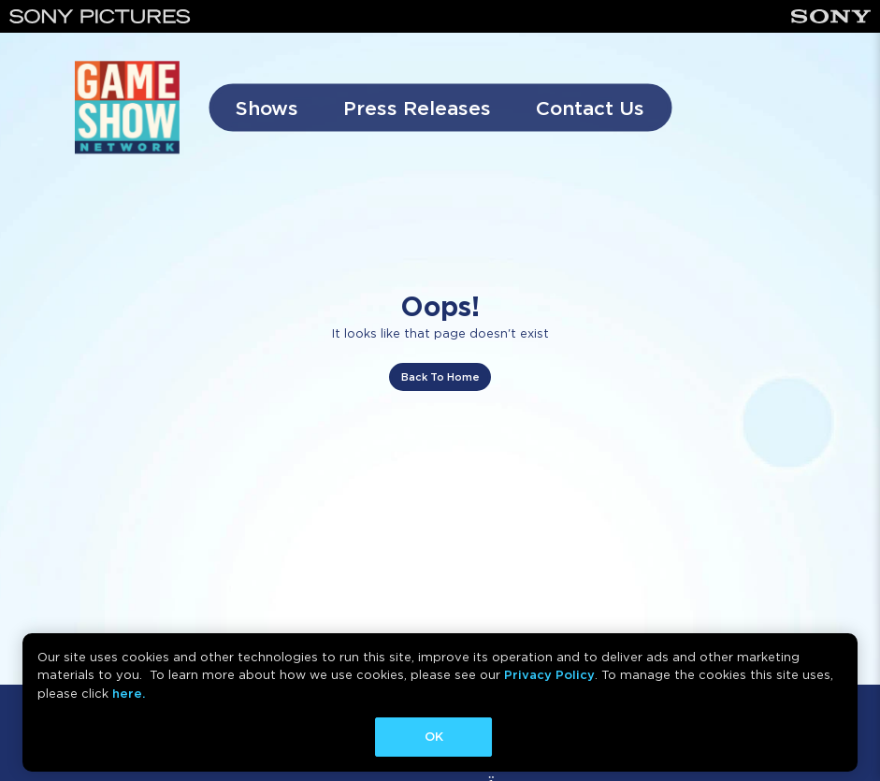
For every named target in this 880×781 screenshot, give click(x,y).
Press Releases (417, 108)
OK (434, 737)
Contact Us (590, 108)
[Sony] (831, 16)
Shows (267, 108)
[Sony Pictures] (100, 16)
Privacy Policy (549, 675)
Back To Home (440, 376)
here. (128, 694)
